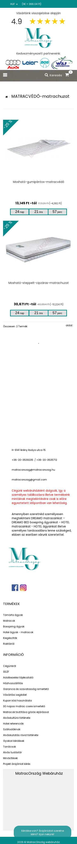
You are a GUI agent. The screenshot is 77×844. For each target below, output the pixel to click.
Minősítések (10, 758)
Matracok (9, 620)
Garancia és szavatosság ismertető (26, 689)
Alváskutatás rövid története (20, 735)
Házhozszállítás (13, 683)
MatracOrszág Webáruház (39, 773)
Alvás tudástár (12, 752)
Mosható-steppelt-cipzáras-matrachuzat (38, 283)
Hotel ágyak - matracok (18, 632)
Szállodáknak (11, 729)
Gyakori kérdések (13, 741)
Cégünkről (9, 666)
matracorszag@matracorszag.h (32, 469)
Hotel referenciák (13, 723)
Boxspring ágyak (13, 626)
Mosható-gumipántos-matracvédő (38, 182)
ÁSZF (6, 671)
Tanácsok (9, 746)
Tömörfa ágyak (13, 615)
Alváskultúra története (16, 718)
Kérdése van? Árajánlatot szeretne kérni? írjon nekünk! (42, 832)
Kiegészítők (10, 638)
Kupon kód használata (17, 700)
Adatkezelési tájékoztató (18, 677)
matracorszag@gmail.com (29, 479)
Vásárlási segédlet (15, 695)
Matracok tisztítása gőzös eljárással (26, 712)
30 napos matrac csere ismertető (24, 706)
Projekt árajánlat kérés (16, 764)
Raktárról (8, 643)
